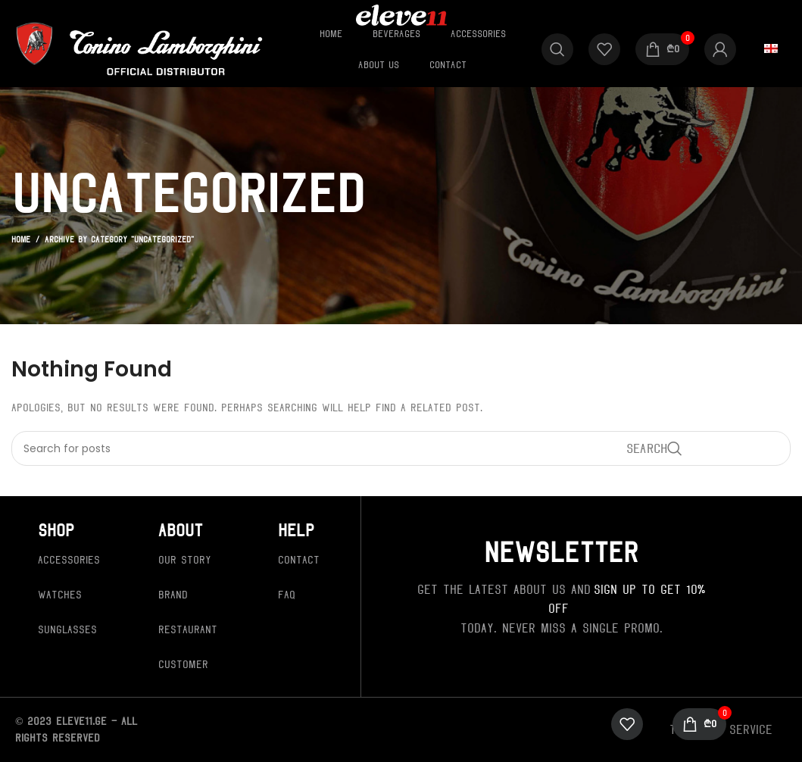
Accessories (69, 560)
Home (20, 239)
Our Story (184, 560)
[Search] (557, 49)
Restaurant (187, 629)
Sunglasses (67, 629)
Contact (299, 560)
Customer (183, 664)
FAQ (286, 594)
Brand (173, 594)
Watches (60, 594)
